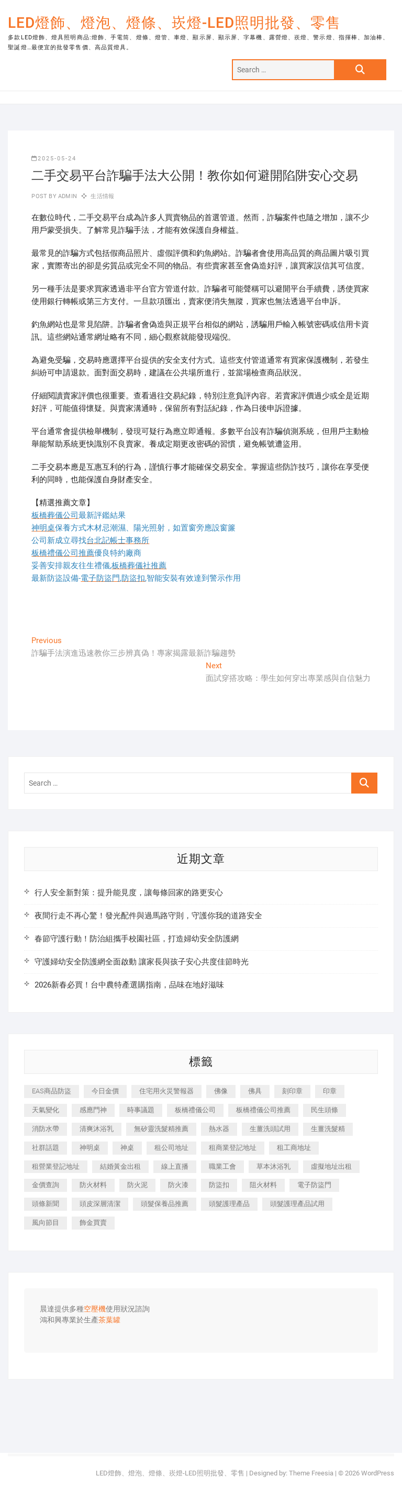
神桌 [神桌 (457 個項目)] (127, 1148)
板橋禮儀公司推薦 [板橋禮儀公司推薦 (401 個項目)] (263, 1110)
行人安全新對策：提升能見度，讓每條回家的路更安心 (129, 892)
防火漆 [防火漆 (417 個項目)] (178, 1185)
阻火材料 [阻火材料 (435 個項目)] (263, 1185)
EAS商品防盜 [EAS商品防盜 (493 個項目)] (51, 1091)
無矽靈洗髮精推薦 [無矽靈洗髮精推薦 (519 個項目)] (161, 1129)
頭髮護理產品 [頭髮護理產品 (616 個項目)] (229, 1204)
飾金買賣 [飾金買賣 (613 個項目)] (93, 1222)
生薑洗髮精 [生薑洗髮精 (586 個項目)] (328, 1129)
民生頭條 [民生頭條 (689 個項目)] (324, 1110)
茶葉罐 (109, 1320)
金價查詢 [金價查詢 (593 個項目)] (45, 1185)
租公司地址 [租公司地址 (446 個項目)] (171, 1148)
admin (67, 196)
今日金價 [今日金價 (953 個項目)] (105, 1091)
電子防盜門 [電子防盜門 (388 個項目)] (314, 1185)
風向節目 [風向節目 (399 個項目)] (45, 1222)
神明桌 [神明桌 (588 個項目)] (90, 1148)
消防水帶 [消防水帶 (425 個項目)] (45, 1129)
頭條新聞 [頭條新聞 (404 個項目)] (45, 1204)
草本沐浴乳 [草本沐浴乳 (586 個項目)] (273, 1166)
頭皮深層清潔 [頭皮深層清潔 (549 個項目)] (100, 1204)
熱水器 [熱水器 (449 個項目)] (219, 1129)
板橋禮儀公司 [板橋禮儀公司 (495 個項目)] (195, 1110)
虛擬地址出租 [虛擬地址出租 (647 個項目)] (331, 1166)
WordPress (377, 1473)
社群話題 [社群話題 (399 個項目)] (45, 1148)
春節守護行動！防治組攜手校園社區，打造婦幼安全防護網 (137, 938)
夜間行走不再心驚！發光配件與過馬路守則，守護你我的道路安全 (148, 915)
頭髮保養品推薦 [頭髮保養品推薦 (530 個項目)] (164, 1204)
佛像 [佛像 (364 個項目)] (221, 1091)
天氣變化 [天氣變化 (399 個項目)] (45, 1110)
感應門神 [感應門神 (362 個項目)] (93, 1110)
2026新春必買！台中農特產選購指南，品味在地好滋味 (129, 985)
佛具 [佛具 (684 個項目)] (255, 1091)
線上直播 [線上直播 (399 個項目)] (174, 1166)
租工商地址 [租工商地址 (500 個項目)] (294, 1148)
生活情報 (102, 196)
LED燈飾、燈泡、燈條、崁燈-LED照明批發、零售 (174, 22)
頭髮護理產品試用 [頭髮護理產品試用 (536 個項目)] (297, 1204)
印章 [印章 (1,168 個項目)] (330, 1091)
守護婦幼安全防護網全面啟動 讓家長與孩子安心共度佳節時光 (142, 961)
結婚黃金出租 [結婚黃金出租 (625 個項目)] (120, 1166)
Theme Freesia (311, 1473)
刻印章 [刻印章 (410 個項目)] (292, 1091)
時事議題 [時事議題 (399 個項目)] (140, 1110)
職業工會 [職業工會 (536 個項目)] (222, 1166)
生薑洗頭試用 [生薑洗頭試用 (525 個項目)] (270, 1129)
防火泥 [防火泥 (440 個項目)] (137, 1185)
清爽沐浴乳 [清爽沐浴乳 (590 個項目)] (97, 1129)
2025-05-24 (53, 158)
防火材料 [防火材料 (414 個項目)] (93, 1185)
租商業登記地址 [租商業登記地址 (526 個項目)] (232, 1148)
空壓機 (95, 1309)
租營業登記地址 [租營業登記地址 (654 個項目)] (56, 1166)
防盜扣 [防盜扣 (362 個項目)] (219, 1185)
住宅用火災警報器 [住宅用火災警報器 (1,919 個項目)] (166, 1091)
